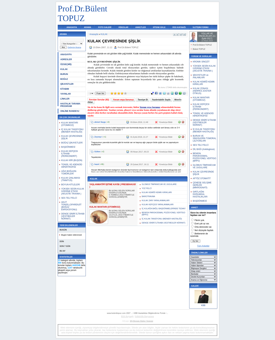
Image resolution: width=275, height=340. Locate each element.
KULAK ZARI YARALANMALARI (156, 200)
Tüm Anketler (203, 246)
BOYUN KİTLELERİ (70, 184)
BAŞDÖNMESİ (68, 147)
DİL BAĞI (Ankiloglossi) (204, 149)
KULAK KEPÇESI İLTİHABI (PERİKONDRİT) (69, 153)
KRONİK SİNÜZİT (201, 61)
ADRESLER (66, 59)
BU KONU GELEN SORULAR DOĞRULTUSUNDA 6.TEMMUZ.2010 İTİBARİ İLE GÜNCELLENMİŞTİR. (122, 194)
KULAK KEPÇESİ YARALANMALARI (157, 204)
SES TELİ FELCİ (69, 198)
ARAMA (87, 27)
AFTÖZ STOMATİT (202, 178)
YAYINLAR (65, 94)
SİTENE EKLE (159, 27)
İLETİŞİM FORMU (201, 27)
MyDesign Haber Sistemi (141, 321)
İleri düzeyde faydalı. (204, 230)
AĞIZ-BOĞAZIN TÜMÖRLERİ (68, 172)
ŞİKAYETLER (66, 84)
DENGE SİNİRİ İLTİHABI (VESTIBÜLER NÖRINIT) (72, 216)
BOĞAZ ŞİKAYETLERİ (72, 143)
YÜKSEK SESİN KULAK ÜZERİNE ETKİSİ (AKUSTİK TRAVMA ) (72, 191)
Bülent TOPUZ (199, 49)
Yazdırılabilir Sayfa (161, 99)
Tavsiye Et (143, 99)
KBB (203, 305)
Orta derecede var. (203, 227)
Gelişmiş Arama (74, 47)
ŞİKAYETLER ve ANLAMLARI (200, 76)
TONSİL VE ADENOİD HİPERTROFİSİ (71, 165)
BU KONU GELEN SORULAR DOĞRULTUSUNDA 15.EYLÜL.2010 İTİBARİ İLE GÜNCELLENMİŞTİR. (122, 214)
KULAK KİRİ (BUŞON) (71, 160)
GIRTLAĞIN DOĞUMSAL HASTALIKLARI (200, 194)
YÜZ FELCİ (147, 188)
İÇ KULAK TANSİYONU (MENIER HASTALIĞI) (72, 130)
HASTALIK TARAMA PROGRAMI (70, 104)
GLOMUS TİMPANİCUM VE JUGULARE (159, 184)
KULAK (64, 69)
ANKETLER (140, 27)
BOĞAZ (64, 79)
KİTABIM (64, 89)
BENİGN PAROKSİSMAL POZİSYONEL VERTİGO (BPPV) (163, 213)
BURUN (64, 74)
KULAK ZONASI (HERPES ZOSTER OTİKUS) (202, 91)
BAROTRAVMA (148, 196)
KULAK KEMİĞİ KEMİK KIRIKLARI (157, 192)
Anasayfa (93, 34)
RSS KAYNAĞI (179, 27)
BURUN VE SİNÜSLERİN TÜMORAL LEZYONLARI (204, 138)
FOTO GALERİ (104, 27)
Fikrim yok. (199, 220)
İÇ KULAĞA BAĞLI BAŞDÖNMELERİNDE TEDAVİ (163, 208)
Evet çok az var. (201, 223)
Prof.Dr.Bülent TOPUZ (128, 47)
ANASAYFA (71, 27)
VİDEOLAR (123, 27)
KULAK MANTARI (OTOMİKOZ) (69, 123)
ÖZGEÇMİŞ (66, 64)
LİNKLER (64, 99)
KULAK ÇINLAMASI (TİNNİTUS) (70, 179)
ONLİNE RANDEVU (69, 111)
